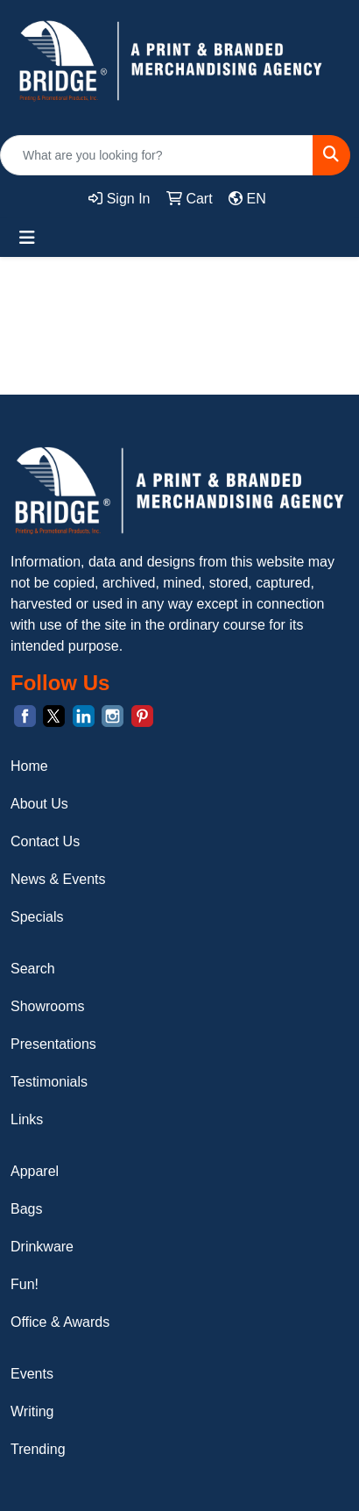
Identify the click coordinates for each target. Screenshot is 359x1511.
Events (32, 1373)
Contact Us (45, 841)
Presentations (53, 1044)
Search (33, 968)
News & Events (58, 879)
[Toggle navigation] (27, 237)
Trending (38, 1449)
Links (27, 1119)
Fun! (25, 1284)
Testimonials (49, 1081)
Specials (37, 916)
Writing (32, 1411)
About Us (39, 803)
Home (29, 766)
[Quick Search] (156, 155)
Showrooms (47, 1006)
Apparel (35, 1171)
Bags (26, 1208)
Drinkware (42, 1246)
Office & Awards (60, 1322)
